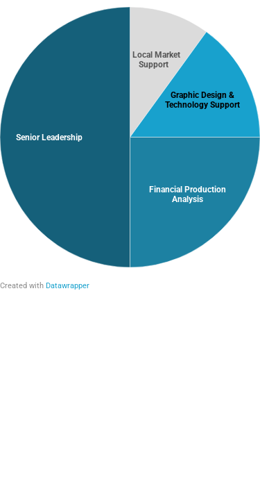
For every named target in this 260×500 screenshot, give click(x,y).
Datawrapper (67, 285)
